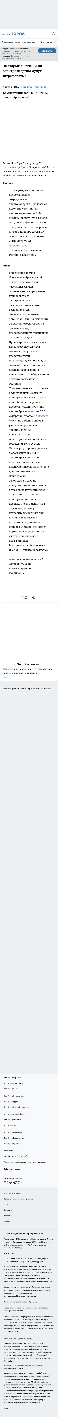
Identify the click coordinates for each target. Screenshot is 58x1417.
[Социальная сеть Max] (19, 1182)
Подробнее (9, 1361)
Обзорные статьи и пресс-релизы (18, 1199)
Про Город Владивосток (14, 1138)
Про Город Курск (11, 1101)
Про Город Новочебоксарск (15, 1114)
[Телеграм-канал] (15, 1182)
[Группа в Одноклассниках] (10, 1182)
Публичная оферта (12, 1169)
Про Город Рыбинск (12, 1120)
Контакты (8, 1210)
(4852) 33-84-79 (25, 1261)
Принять (47, 50)
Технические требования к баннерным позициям (25, 1162)
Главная (7, 1221)
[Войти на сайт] (53, 34)
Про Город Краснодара (14, 1143)
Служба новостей (33, 87)
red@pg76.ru (37, 1261)
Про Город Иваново (12, 1089)
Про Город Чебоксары (13, 1132)
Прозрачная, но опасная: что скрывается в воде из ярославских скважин (29, 673)
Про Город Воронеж (12, 1077)
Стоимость (41, 416)
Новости (7, 1215)
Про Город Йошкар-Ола (14, 1096)
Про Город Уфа (10, 1125)
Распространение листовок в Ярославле (21, 1302)
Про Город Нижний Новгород (16, 1107)
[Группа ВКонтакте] (6, 1182)
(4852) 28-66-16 (30, 1259)
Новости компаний (12, 1193)
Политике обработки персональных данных (15, 57)
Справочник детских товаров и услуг (19, 42)
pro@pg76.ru (43, 1259)
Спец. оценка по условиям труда (18, 1339)
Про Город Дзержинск (13, 1083)
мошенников (17, 245)
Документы (8, 1150)
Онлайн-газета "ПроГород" (15, 1156)
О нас (6, 1204)
